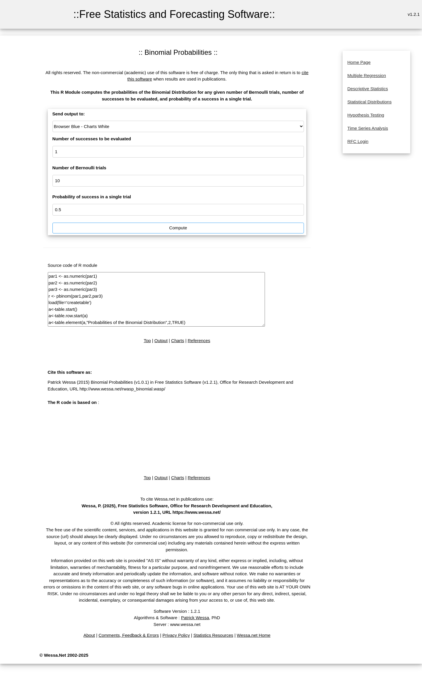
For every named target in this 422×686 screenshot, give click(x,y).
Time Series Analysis (367, 128)
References (199, 340)
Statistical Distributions (369, 101)
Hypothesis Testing (365, 114)
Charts (177, 340)
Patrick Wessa (195, 617)
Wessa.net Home (253, 635)
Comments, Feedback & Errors (128, 635)
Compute (178, 227)
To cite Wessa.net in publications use (176, 498)
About (89, 635)
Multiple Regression (366, 75)
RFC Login (357, 141)
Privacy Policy (176, 635)
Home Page (358, 62)
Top (147, 340)
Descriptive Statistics (367, 88)
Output (161, 340)
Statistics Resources (213, 635)
